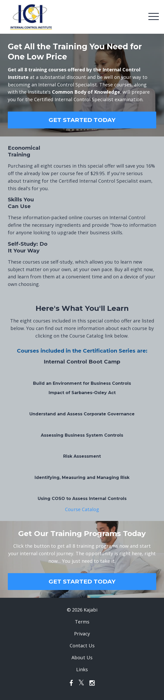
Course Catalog (82, 509)
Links (82, 669)
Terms (82, 622)
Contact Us (82, 645)
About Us (82, 657)
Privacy (82, 633)
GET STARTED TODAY (82, 119)
